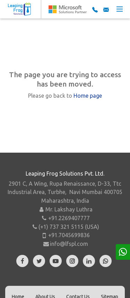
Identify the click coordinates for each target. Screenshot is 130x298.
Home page (87, 95)
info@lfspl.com (69, 244)
